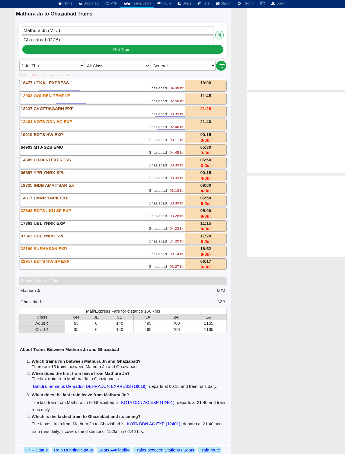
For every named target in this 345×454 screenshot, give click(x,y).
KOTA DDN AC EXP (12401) (147, 402)
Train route (210, 450)
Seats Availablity (113, 450)
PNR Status (37, 450)
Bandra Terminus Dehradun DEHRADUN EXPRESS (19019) (90, 386)
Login (277, 3)
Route (164, 3)
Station (223, 3)
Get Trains (123, 49)
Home (65, 3)
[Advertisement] (296, 49)
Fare (203, 3)
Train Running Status (73, 450)
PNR (111, 3)
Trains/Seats (137, 3)
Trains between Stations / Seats (164, 450)
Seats (184, 3)
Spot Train (88, 3)
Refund (245, 3)
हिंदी (262, 3)
